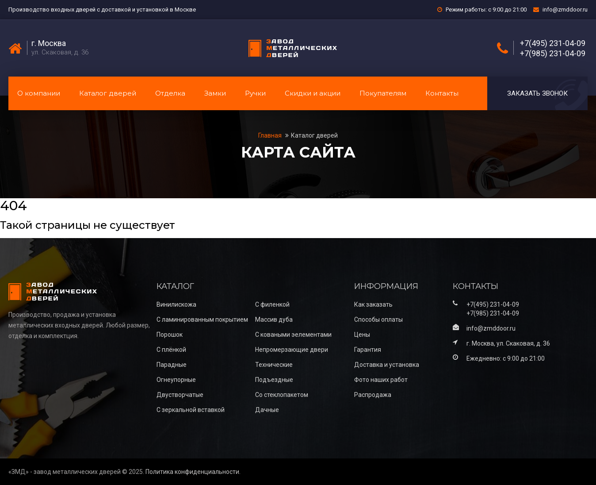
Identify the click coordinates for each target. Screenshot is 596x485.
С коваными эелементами (293, 334)
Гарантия (367, 349)
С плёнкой (171, 349)
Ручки (255, 93)
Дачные (267, 409)
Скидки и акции (312, 93)
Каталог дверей (107, 93)
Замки (215, 93)
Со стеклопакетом (281, 394)
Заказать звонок (537, 93)
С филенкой (272, 304)
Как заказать (373, 304)
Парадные (172, 364)
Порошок (170, 334)
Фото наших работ (381, 379)
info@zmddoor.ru (565, 9)
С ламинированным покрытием (202, 319)
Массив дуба (274, 319)
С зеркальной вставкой (191, 409)
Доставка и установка (386, 364)
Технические (274, 364)
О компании (38, 93)
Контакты (441, 93)
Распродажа (372, 394)
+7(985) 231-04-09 (552, 53)
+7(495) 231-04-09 (552, 43)
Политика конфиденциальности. (193, 471)
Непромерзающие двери (291, 349)
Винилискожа (176, 304)
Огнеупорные (176, 379)
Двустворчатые (180, 394)
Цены (362, 334)
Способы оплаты (378, 319)
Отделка (170, 93)
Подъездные (274, 379)
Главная (270, 135)
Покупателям (382, 93)
